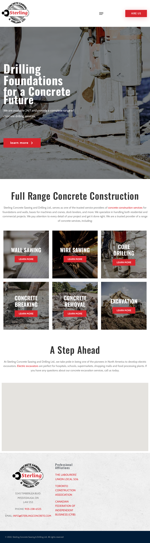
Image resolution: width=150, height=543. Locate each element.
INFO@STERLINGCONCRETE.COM (32, 515)
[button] (22, 143)
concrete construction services (125, 207)
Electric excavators (27, 366)
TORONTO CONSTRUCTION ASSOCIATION (65, 490)
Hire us (136, 13)
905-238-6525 (33, 509)
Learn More (26, 259)
